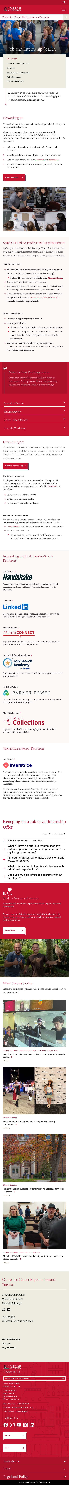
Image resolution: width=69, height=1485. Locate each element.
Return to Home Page (15, 81)
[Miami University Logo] (12, 9)
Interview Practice (34, 403)
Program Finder (8, 1347)
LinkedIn (39, 159)
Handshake (53, 159)
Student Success (10, 1050)
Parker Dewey (9, 687)
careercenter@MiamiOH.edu (43, 297)
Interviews (11, 68)
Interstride (8, 759)
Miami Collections (11, 713)
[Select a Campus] (34, 1378)
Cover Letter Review (34, 420)
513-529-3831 (8, 1316)
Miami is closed (55, 277)
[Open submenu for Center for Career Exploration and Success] (66, 17)
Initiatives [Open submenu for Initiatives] (11, 1461)
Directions (6, 1343)
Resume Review (34, 411)
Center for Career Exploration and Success (25, 17)
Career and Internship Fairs (18, 64)
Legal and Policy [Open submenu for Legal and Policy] (15, 1476)
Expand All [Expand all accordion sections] (46, 834)
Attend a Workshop (34, 428)
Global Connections (50, 1050)
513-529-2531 (27, 1407)
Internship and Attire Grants (18, 73)
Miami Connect (10, 627)
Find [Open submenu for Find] (7, 1468)
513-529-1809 (23, 1404)
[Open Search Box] (64, 2)
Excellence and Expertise (29, 1050)
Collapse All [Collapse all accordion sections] (59, 834)
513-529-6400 (21, 1411)
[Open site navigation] (64, 9)
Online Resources (14, 77)
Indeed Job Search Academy (16, 655)
